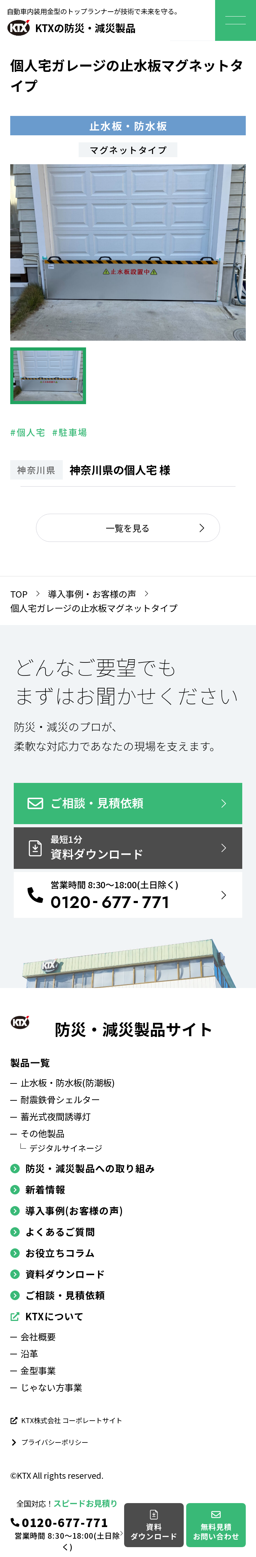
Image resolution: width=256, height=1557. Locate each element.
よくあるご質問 (52, 1231)
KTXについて (47, 1316)
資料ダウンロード (57, 1274)
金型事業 (38, 1370)
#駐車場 (69, 432)
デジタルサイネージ (65, 1148)
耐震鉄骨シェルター (60, 1099)
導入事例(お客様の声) (66, 1210)
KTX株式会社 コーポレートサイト (66, 1420)
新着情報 (37, 1189)
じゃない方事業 (51, 1387)
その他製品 (42, 1133)
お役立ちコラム (52, 1253)
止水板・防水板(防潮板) (67, 1082)
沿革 (29, 1353)
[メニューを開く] (235, 20)
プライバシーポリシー (49, 1442)
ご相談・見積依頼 (57, 1295)
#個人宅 (27, 432)
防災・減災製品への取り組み (82, 1168)
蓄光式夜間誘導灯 (55, 1116)
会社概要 (38, 1336)
